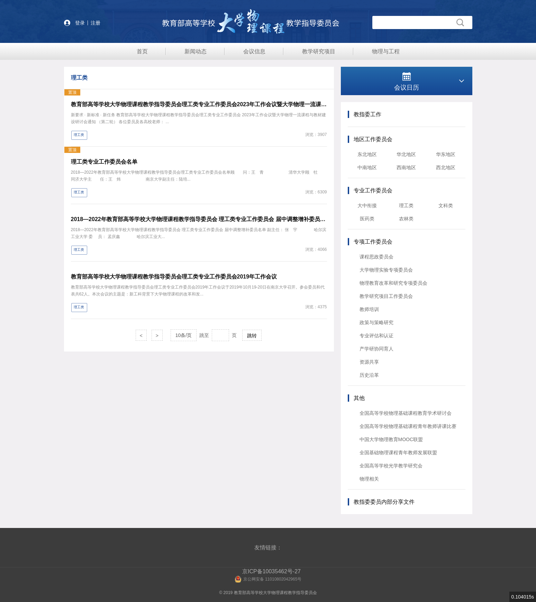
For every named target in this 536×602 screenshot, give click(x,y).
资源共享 (369, 362)
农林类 (406, 218)
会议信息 (254, 51)
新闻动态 (195, 51)
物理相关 (369, 479)
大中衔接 (367, 205)
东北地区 (367, 154)
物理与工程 (386, 51)
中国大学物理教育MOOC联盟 (391, 439)
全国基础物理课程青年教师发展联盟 (398, 452)
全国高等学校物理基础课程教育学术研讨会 (406, 413)
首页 (142, 51)
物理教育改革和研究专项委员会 (393, 283)
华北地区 (406, 154)
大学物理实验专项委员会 (386, 270)
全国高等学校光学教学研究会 (391, 465)
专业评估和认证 (376, 335)
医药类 (367, 218)
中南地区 (367, 167)
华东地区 (445, 154)
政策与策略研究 (376, 322)
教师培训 (369, 309)
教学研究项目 (318, 51)
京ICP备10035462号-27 (271, 571)
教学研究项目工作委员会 (386, 296)
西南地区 (406, 167)
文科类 (445, 205)
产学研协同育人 (376, 349)
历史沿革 (369, 375)
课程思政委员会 (376, 256)
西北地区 (445, 167)
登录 (80, 22)
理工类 (406, 205)
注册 (95, 22)
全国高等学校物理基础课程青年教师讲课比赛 (408, 426)
